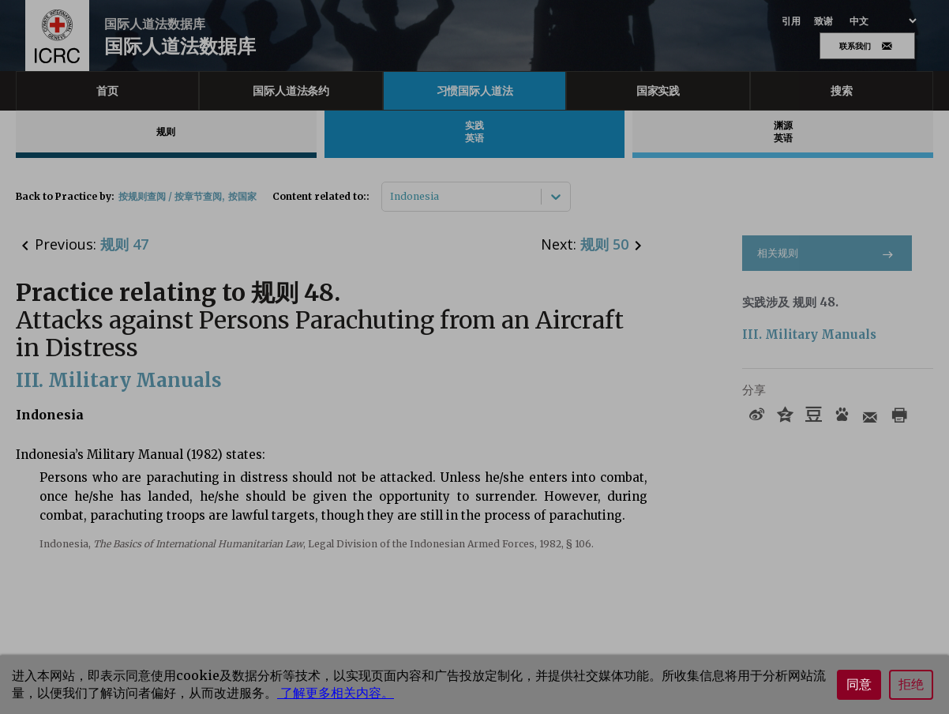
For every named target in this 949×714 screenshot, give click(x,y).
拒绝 (911, 684)
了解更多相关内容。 (335, 693)
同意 (859, 684)
